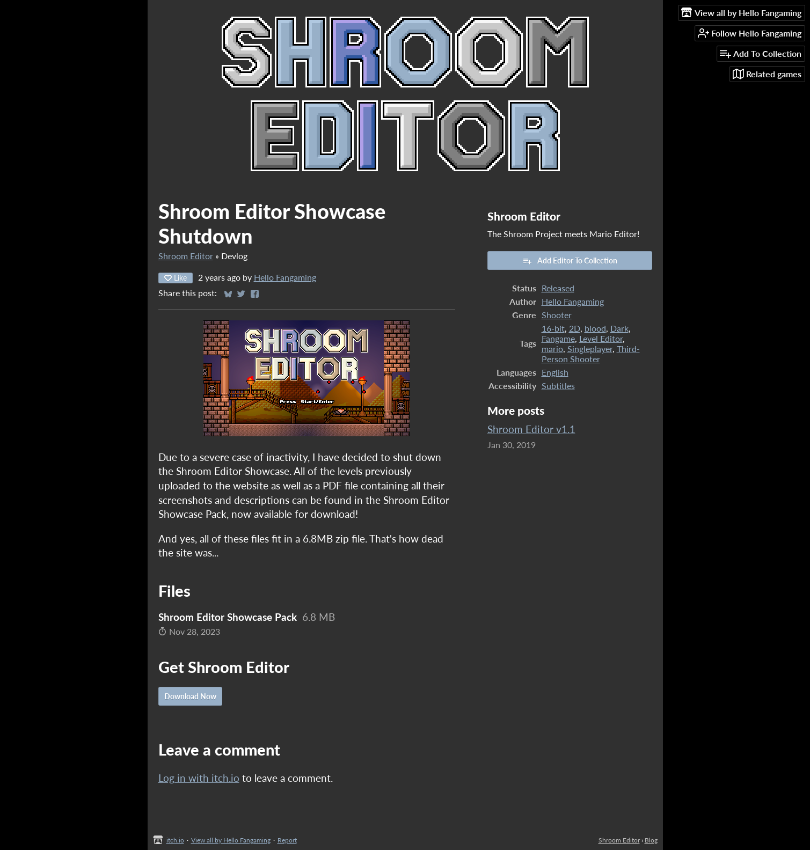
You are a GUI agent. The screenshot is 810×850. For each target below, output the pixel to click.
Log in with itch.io (198, 778)
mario (552, 348)
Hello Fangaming (285, 277)
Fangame (558, 338)
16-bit (553, 328)
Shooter (557, 315)
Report (287, 840)
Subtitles (558, 385)
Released (558, 288)
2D (574, 328)
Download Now (190, 696)
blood (595, 328)
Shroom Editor (185, 256)
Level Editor (601, 338)
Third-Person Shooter (591, 353)
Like (175, 277)
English (555, 372)
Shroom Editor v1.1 (531, 429)
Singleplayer (589, 348)
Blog (651, 840)
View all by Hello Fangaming (231, 840)
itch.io (175, 840)
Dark (619, 328)
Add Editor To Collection (569, 261)
